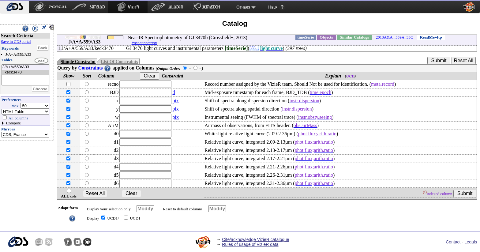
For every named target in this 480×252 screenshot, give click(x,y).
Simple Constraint (78, 61)
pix (176, 100)
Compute (13, 123)
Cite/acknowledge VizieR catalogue (255, 239)
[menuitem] (14, 7)
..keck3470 (25, 72)
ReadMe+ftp (431, 37)
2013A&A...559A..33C (394, 37)
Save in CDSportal (16, 41)
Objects (326, 37)
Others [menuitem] (243, 7)
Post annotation (144, 42)
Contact (453, 241)
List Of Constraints (119, 61)
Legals (470, 241)
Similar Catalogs (354, 37)
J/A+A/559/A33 (25, 67)
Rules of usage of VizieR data (250, 244)
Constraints (94, 67)
